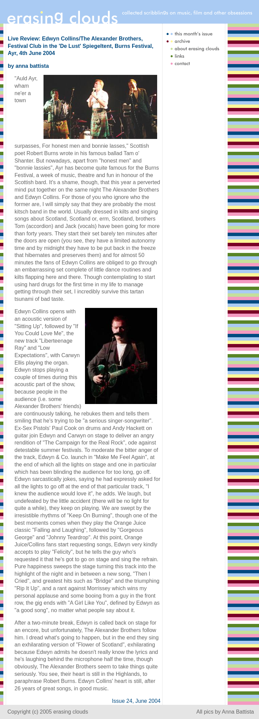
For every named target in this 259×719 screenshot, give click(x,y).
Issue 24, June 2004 (136, 701)
